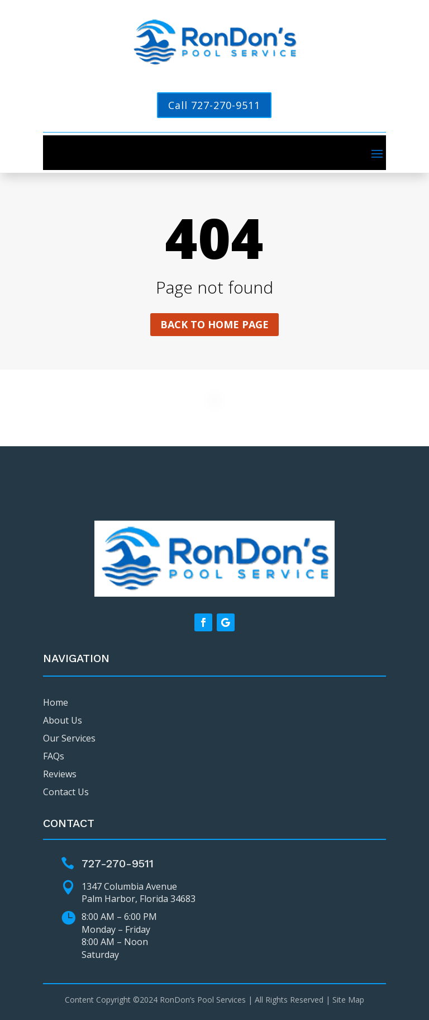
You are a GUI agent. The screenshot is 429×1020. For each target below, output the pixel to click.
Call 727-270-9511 (214, 105)
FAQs (53, 756)
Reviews (60, 774)
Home (55, 702)
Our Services (69, 738)
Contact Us (66, 792)
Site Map (348, 999)
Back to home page (214, 324)
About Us (62, 720)
